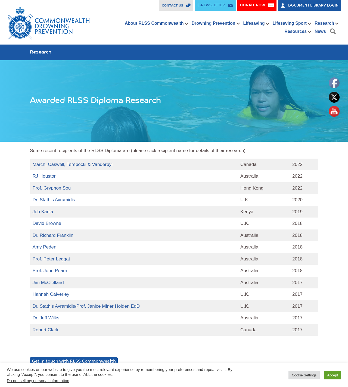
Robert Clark (45, 329)
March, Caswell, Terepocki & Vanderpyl (73, 164)
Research (324, 23)
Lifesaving (254, 23)
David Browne (47, 223)
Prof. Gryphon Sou (52, 188)
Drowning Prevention (213, 23)
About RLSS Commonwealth (154, 23)
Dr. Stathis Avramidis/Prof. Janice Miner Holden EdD (86, 306)
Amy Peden (45, 247)
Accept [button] (332, 375)
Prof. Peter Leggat (51, 259)
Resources (295, 31)
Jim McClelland (48, 282)
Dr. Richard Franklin (53, 235)
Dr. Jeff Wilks (46, 317)
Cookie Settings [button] (304, 375)
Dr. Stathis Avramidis (54, 199)
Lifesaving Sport (290, 23)
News (320, 31)
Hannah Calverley (51, 294)
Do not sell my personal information (38, 381)
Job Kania (43, 211)
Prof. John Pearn (50, 270)
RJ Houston (45, 176)
